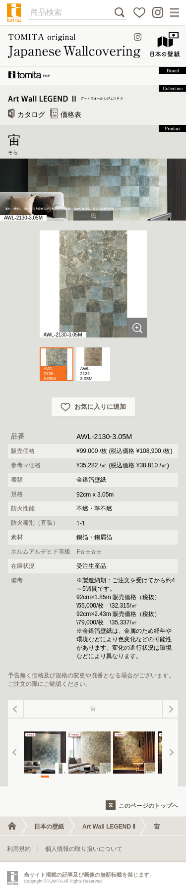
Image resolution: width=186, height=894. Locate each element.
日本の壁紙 (49, 826)
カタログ (26, 114)
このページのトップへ (148, 805)
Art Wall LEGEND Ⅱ (109, 826)
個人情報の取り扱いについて (84, 848)
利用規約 (19, 848)
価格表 (66, 114)
